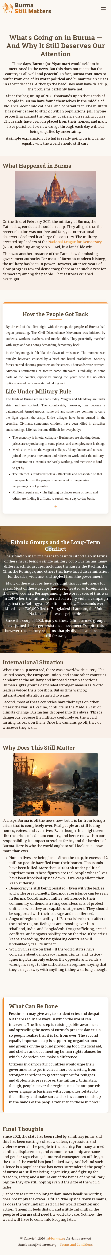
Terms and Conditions (76, 1245)
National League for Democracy (75, 242)
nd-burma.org (55, 1238)
